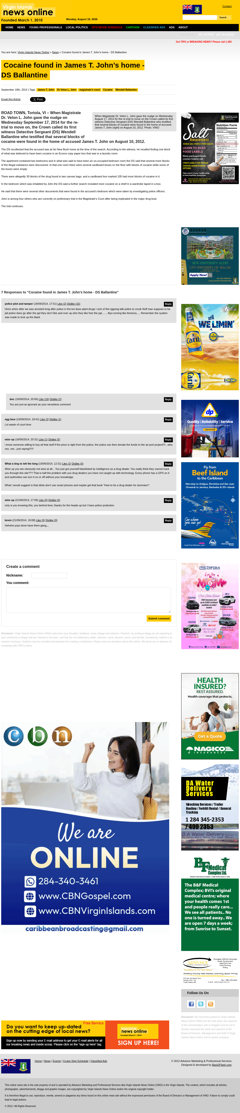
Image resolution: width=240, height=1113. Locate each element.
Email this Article (11, 99)
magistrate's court (89, 89)
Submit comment (159, 618)
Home (9, 27)
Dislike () (73, 303)
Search (222, 17)
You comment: (17, 583)
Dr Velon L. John (66, 89)
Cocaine (108, 89)
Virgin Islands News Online (33, 52)
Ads (171, 27)
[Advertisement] (88, 245)
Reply (168, 304)
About (183, 27)
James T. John (46, 89)
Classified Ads (98, 1061)
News (21, 27)
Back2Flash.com (222, 1064)
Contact (227, 6)
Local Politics (77, 27)
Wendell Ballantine (126, 89)
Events (57, 1061)
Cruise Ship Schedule (75, 1061)
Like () (61, 303)
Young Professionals (45, 27)
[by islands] (225, 34)
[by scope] (206, 34)
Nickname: (14, 575)
